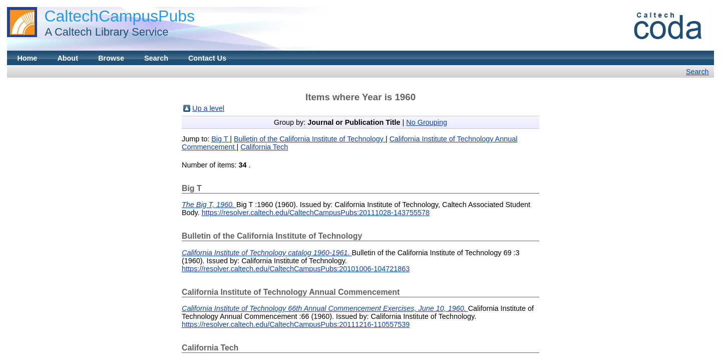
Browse (111, 58)
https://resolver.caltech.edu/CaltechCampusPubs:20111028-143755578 (316, 213)
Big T (220, 139)
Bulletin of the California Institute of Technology (310, 139)
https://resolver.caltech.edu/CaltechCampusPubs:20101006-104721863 (296, 269)
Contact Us (207, 58)
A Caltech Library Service (103, 32)
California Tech (264, 147)
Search (156, 58)
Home (27, 58)
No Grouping (426, 122)
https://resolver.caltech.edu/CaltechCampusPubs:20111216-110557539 (296, 324)
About (67, 58)
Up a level (208, 108)
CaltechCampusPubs (119, 16)
